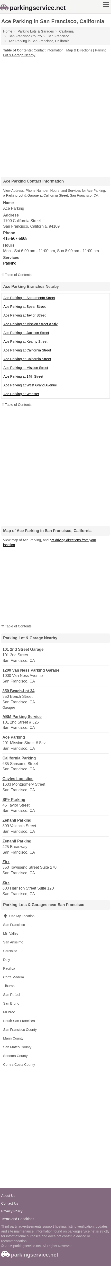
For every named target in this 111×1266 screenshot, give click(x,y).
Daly (6, 960)
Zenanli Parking (16, 820)
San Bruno (11, 1003)
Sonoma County (15, 1056)
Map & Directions (79, 50)
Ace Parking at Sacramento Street (29, 298)
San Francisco (14, 925)
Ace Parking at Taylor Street (24, 315)
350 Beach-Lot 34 (18, 691)
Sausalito (10, 951)
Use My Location (19, 916)
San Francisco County (20, 1030)
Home (7, 31)
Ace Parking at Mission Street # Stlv (30, 324)
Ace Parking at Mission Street (25, 368)
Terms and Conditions (17, 1219)
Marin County (13, 1038)
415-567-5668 (15, 238)
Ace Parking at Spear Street (24, 306)
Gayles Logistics (17, 779)
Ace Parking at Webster (21, 394)
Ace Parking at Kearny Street (25, 341)
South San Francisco (19, 1021)
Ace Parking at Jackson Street (26, 333)
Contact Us (9, 1203)
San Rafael (11, 995)
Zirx (5, 862)
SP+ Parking (13, 800)
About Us (8, 1196)
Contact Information (49, 50)
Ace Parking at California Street (27, 350)
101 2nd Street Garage (23, 649)
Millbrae (9, 1012)
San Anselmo (13, 942)
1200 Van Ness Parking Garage (30, 670)
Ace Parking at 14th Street (23, 376)
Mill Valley (10, 933)
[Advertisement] (55, 115)
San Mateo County (17, 1047)
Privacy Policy (11, 1211)
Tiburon (9, 986)
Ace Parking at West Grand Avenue (30, 385)
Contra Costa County (19, 1064)
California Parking (19, 758)
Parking (9, 263)
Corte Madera (13, 977)
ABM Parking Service (22, 717)
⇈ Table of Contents (16, 275)
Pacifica (9, 968)
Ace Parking (13, 737)
